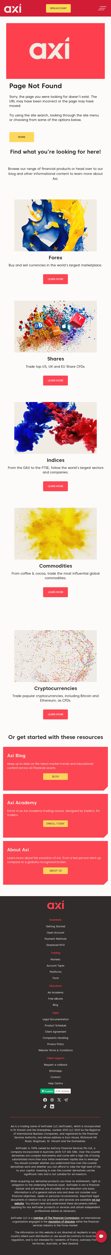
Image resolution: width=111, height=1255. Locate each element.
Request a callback (55, 1064)
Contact (56, 1077)
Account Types (55, 965)
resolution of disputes (61, 1221)
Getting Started (55, 926)
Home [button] (21, 137)
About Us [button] (56, 870)
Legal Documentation (56, 1019)
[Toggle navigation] (102, 8)
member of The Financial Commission (56, 1217)
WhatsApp (55, 1070)
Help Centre (55, 1083)
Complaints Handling (55, 1037)
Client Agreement (55, 1031)
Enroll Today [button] (55, 823)
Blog (55, 1004)
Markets (55, 959)
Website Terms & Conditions (55, 1050)
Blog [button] (55, 776)
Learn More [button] (55, 279)
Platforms (55, 971)
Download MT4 (55, 945)
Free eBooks (55, 998)
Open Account (58, 8)
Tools (55, 978)
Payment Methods (56, 938)
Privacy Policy (55, 1044)
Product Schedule (55, 1025)
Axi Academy (55, 992)
